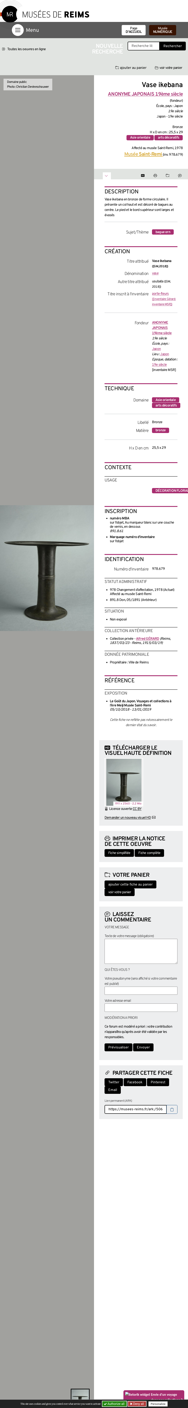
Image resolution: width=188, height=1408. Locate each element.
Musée (162, 30)
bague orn (162, 232)
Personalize (158, 1404)
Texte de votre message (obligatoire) (129, 936)
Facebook (135, 1082)
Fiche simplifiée (119, 853)
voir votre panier (168, 68)
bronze (160, 430)
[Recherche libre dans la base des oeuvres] (144, 46)
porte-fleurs (163, 299)
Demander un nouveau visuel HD (128, 818)
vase (155, 273)
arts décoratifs (168, 137)
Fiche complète (149, 853)
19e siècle (159, 365)
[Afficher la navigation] (18, 30)
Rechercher (172, 46)
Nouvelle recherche (107, 49)
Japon (156, 349)
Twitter (113, 1082)
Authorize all (115, 1404)
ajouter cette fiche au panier (130, 884)
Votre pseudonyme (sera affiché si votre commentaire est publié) (141, 981)
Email (112, 1090)
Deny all (138, 1404)
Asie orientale (140, 137)
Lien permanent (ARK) (118, 1101)
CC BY (137, 809)
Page (134, 30)
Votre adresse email (118, 1001)
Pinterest (158, 1082)
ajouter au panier (130, 68)
